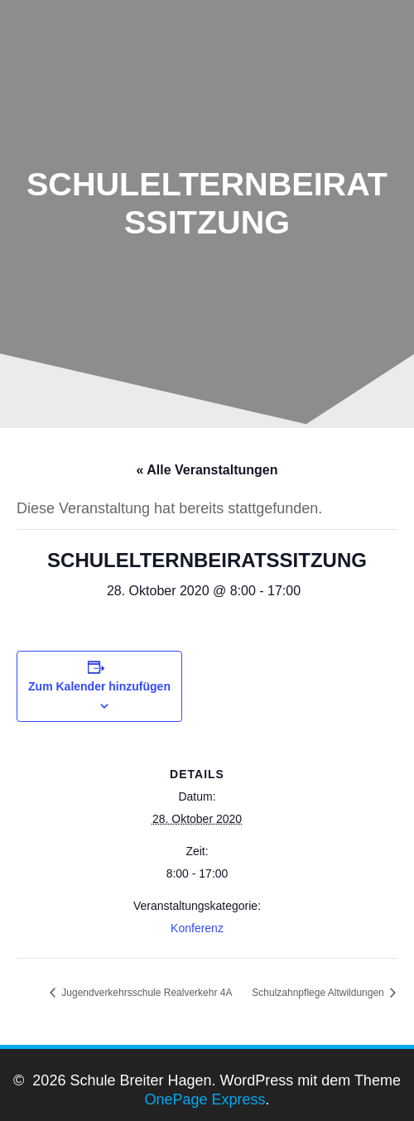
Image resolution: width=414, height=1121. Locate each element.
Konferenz (197, 928)
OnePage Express (204, 1099)
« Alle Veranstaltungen (206, 470)
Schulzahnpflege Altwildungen (319, 992)
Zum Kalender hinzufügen (99, 686)
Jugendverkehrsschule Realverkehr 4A (145, 992)
